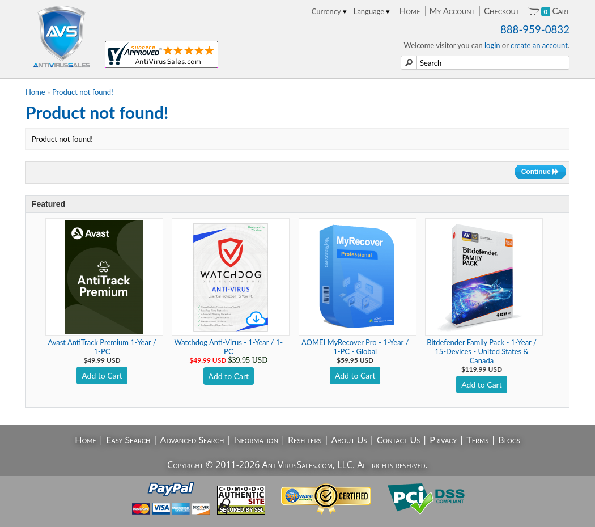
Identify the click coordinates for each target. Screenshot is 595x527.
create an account (539, 45)
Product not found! (82, 91)
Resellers (304, 439)
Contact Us (398, 439)
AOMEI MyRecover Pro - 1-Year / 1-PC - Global (355, 347)
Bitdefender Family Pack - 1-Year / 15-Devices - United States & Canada (482, 351)
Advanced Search (192, 439)
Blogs (509, 439)
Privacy (443, 439)
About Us (349, 439)
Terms (477, 439)
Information (256, 439)
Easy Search (128, 439)
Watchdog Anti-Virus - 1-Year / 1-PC (228, 347)
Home (410, 11)
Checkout (501, 11)
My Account (452, 11)
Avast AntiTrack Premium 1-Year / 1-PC (102, 347)
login (492, 45)
